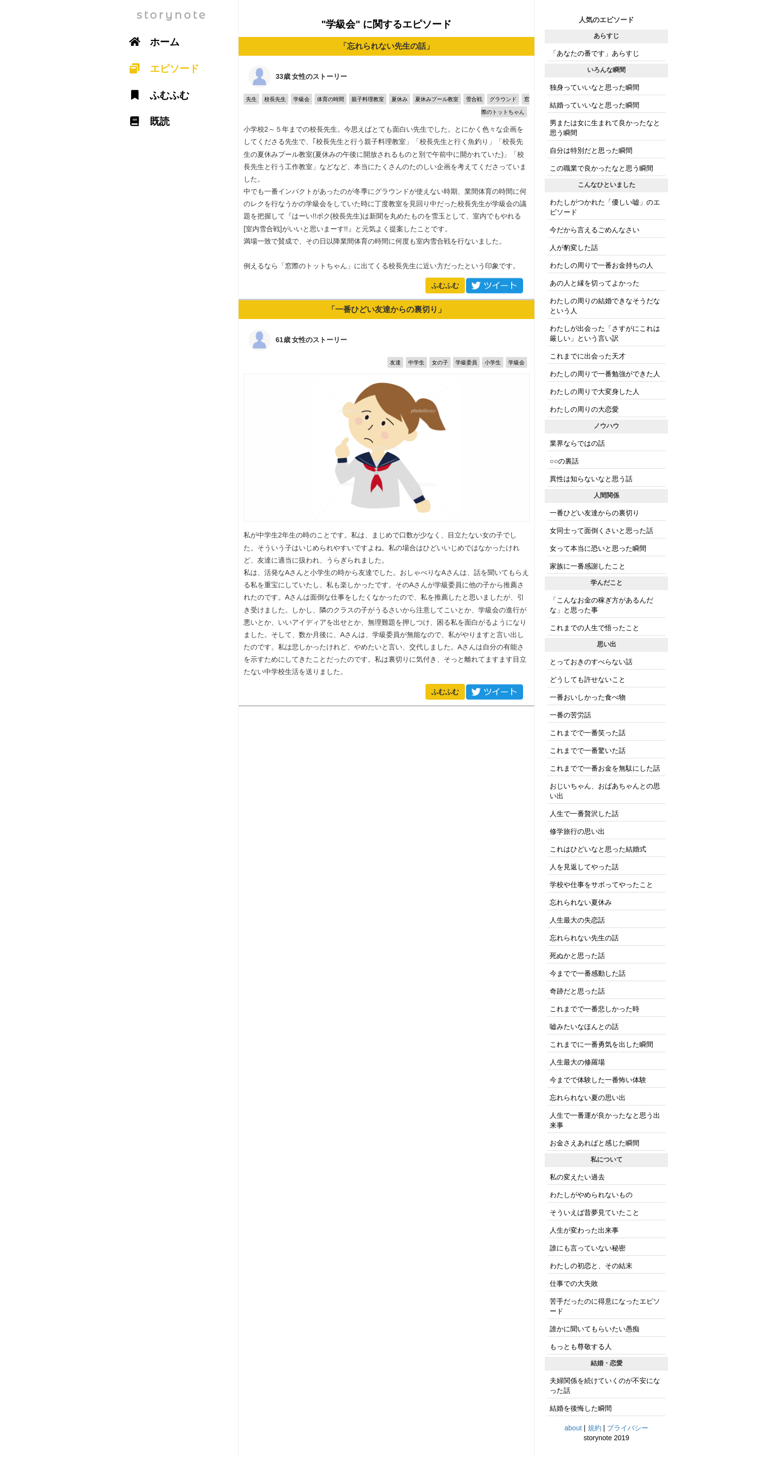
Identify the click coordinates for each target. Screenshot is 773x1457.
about (573, 1428)
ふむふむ (445, 285)
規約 (594, 1428)
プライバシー (627, 1428)
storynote (172, 15)
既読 (146, 121)
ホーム (150, 41)
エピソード (160, 68)
